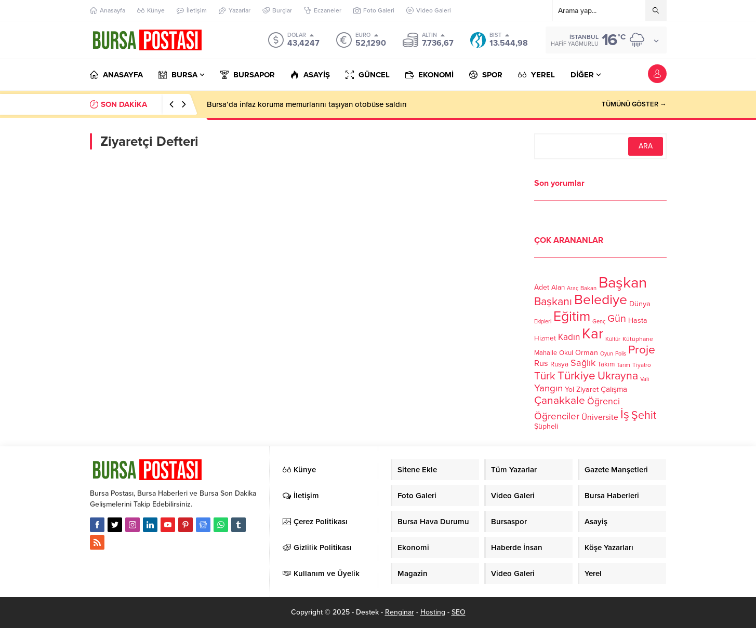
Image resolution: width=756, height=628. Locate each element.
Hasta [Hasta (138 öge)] (637, 320)
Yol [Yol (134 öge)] (569, 389)
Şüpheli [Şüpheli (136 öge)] (546, 426)
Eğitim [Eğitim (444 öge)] (571, 316)
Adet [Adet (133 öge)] (541, 287)
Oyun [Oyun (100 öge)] (606, 353)
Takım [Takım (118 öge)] (606, 364)
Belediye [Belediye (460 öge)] (600, 300)
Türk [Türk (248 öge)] (544, 376)
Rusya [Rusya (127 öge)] (559, 364)
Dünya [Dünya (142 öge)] (640, 303)
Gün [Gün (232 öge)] (616, 318)
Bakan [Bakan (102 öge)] (588, 288)
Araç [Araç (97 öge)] (572, 288)
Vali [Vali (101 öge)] (644, 379)
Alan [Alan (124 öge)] (558, 287)
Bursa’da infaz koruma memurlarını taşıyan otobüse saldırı (307, 104)
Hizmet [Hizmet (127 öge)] (545, 338)
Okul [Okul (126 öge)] (566, 353)
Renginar (399, 612)
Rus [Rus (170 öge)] (541, 363)
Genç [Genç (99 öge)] (598, 321)
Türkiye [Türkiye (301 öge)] (576, 375)
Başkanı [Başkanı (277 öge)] (553, 301)
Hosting (432, 612)
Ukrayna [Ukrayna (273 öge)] (618, 376)
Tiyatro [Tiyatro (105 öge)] (641, 364)
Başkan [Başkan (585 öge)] (623, 283)
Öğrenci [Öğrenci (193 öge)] (603, 401)
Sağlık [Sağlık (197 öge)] (583, 362)
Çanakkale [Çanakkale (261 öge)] (559, 400)
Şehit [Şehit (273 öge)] (643, 415)
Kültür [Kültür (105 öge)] (612, 339)
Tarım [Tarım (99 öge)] (623, 365)
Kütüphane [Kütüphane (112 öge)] (637, 339)
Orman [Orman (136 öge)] (586, 352)
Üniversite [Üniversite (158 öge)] (599, 417)
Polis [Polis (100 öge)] (620, 353)
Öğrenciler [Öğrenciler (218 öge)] (556, 416)
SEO (459, 612)
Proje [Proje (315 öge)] (641, 350)
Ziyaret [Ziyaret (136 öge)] (587, 389)
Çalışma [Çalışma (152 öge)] (614, 389)
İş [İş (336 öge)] (624, 414)
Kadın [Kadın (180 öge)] (569, 337)
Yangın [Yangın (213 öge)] (548, 388)
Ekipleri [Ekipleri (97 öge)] (542, 321)
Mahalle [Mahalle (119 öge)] (545, 353)
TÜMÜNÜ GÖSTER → (634, 104)
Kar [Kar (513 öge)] (592, 334)
